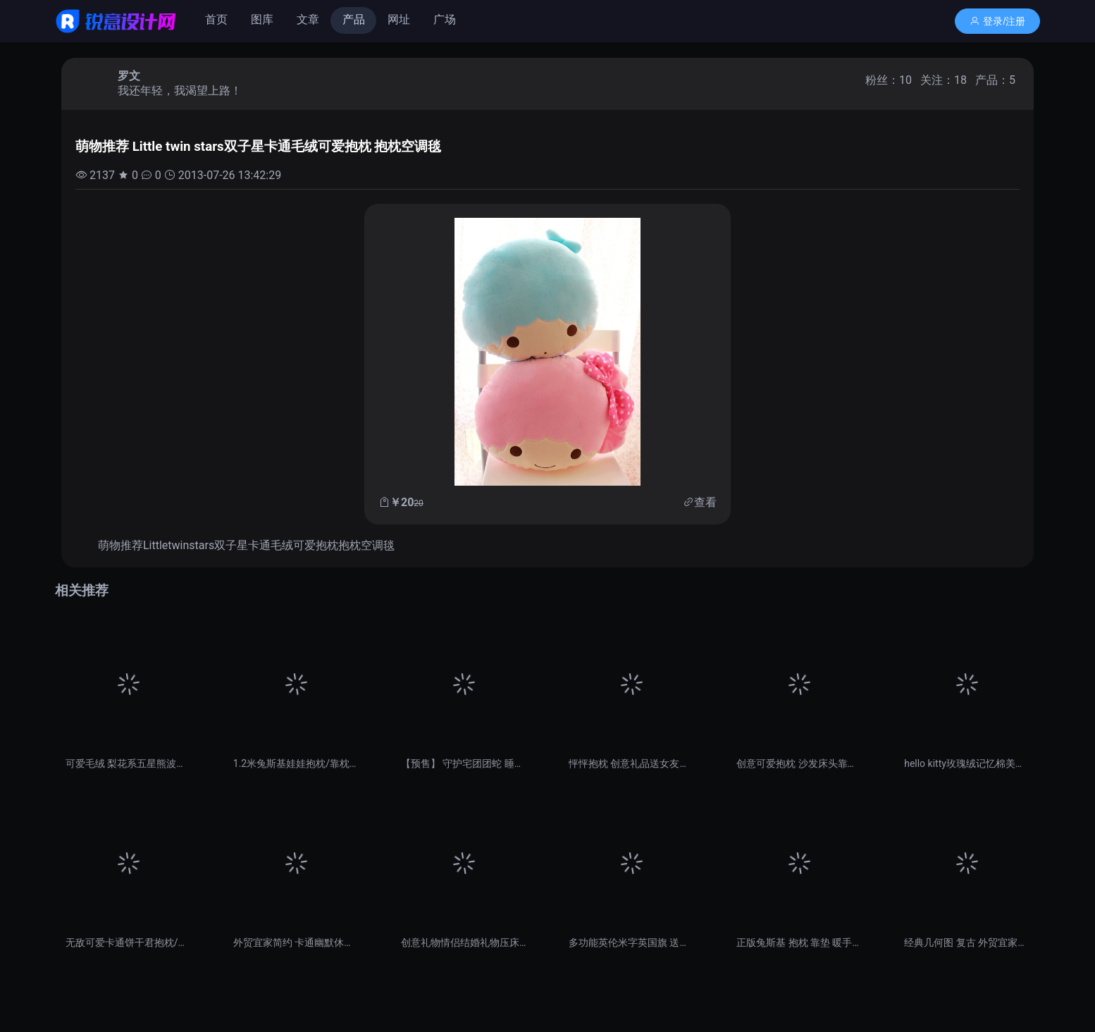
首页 (216, 19)
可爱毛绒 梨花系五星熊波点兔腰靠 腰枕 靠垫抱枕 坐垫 (128, 763)
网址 (399, 19)
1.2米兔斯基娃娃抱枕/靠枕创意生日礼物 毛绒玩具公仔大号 (296, 763)
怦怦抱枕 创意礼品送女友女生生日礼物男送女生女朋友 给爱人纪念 (631, 763)
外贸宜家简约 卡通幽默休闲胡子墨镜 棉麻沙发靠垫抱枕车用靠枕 (296, 942)
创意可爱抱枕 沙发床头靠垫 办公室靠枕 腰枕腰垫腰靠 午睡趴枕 (799, 763)
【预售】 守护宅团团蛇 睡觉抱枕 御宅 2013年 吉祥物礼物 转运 (463, 763)
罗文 (129, 75)
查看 (705, 502)
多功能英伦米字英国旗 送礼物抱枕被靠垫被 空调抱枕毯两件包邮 (631, 942)
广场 (444, 19)
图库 (262, 19)
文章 (308, 19)
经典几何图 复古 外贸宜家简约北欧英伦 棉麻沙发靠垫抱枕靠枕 (966, 942)
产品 (353, 19)
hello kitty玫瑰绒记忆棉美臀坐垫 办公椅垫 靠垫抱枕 (966, 763)
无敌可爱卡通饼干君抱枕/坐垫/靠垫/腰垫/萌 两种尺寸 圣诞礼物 (128, 942)
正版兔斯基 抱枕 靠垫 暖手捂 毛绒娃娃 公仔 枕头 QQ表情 (799, 942)
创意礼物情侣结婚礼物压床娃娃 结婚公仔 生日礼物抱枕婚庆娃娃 (463, 942)
